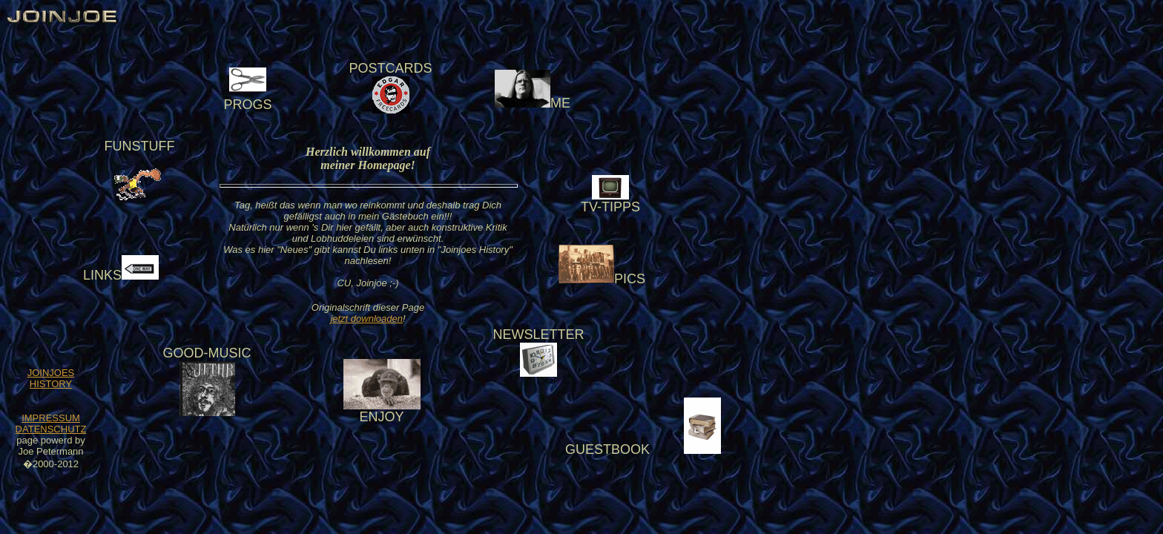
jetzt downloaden (366, 318)
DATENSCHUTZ (51, 429)
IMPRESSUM (51, 417)
